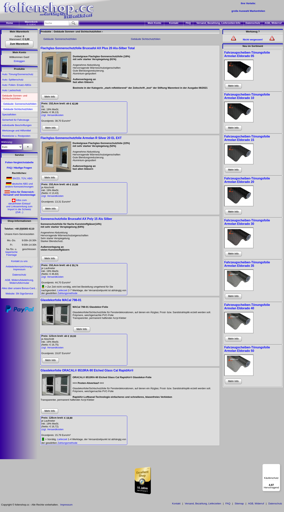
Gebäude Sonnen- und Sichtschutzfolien (14, 97)
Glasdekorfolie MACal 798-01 (61, 300)
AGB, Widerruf (273, 23)
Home (9, 23)
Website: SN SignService (19, 293)
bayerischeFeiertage (12, 253)
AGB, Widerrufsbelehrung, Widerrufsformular (19, 281)
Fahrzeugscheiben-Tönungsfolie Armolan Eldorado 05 (247, 54)
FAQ (188, 23)
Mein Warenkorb (19, 31)
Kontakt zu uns (19, 261)
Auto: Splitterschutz (12, 79)
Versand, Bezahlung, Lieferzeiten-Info (218, 23)
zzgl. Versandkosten (52, 115)
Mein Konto (19, 52)
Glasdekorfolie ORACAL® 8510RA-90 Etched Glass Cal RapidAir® (87, 370)
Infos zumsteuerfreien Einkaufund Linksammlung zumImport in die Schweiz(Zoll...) (19, 206)
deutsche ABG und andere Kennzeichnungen (19, 185)
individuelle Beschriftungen (17, 125)
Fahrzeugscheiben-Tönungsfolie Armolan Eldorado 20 (247, 180)
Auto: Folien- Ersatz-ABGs (16, 85)
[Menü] (278, 466)
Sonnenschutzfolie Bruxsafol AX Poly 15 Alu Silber (76, 218)
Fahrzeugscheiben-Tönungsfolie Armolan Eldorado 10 (247, 96)
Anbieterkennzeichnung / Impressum (19, 268)
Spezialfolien (9, 114)
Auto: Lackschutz (11, 90)
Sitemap (239, 503)
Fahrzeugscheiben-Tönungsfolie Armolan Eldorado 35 (247, 264)
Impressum (66, 504)
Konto (154, 23)
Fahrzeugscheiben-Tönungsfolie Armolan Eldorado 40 (247, 306)
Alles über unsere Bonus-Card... (19, 288)
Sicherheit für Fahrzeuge (15, 119)
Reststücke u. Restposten (16, 135)
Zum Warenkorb (19, 43)
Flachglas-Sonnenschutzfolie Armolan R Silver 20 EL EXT (81, 138)
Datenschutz (253, 23)
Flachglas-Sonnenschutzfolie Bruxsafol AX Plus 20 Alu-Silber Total (88, 48)
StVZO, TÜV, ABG (22, 178)
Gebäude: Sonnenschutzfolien (19, 103)
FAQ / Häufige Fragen (19, 167)
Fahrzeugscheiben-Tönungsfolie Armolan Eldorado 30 (247, 222)
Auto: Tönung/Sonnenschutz (17, 74)
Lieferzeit (62, 290)
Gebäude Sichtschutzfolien (18, 109)
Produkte (19, 69)
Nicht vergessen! (253, 39)
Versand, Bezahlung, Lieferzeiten (203, 503)
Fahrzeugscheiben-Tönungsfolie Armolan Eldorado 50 (247, 349)
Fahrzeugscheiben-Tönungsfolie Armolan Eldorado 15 (247, 138)
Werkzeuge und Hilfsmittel (16, 130)
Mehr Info (50, 96)
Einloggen (19, 61)
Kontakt (173, 23)
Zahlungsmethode (67, 293)
